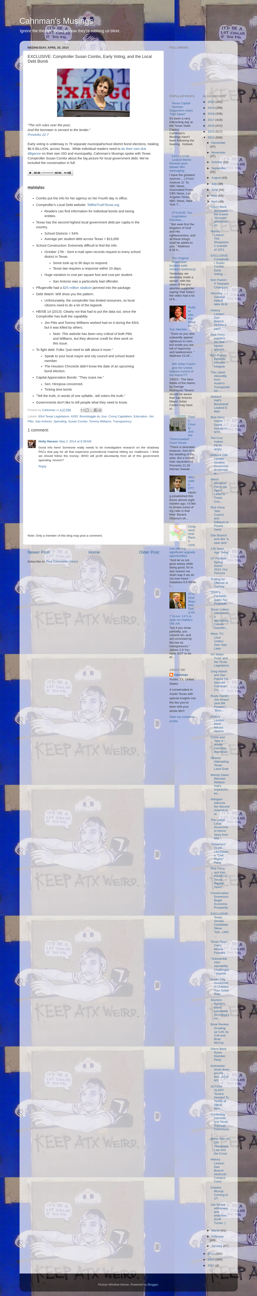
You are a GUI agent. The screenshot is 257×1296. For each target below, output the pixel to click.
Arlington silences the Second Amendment (220, 807)
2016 (211, 125)
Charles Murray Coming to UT (219, 1193)
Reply (43, 466)
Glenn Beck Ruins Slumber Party (219, 1054)
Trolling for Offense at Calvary (219, 582)
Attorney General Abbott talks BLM (219, 299)
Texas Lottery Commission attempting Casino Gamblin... (220, 618)
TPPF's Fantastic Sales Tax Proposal (219, 598)
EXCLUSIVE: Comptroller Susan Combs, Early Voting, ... (220, 265)
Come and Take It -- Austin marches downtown (219, 745)
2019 (211, 107)
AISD (74, 416)
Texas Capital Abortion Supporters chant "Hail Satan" (181, 109)
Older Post (149, 552)
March (216, 1230)
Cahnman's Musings (56, 21)
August (216, 177)
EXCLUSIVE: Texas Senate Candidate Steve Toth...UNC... (220, 924)
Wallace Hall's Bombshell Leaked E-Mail (219, 404)
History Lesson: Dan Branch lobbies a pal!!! (218, 319)
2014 (211, 137)
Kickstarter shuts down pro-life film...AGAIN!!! (220, 1073)
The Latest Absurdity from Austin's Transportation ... (220, 381)
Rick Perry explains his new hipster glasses (218, 342)
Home (94, 552)
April (214, 201)
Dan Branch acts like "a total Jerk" (220, 539)
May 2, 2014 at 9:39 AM (75, 441)
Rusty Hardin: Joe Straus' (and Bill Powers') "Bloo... (220, 703)
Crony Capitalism (120, 416)
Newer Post (38, 552)
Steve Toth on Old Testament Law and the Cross (220, 1146)
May (214, 195)
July (214, 184)
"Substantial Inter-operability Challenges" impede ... (220, 966)
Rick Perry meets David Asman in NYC (219, 425)
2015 (211, 131)
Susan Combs (77, 421)
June (215, 189)
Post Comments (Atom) (62, 561)
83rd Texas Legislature (53, 416)
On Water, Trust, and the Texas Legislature (220, 660)
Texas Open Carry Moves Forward (219, 947)
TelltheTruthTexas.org (103, 205)
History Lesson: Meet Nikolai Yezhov (218, 724)
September (218, 168)
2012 (211, 1259)
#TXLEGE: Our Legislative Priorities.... (181, 216)
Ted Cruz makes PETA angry (217, 443)
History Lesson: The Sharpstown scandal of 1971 (220, 240)
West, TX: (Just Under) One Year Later (219, 641)
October (217, 162)
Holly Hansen (48, 441)
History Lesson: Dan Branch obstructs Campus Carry (219, 1170)
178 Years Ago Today (220, 550)
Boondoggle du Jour (93, 416)
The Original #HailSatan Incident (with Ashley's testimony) (183, 263)
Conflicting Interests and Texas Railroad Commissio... (220, 1124)
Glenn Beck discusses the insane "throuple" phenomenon (220, 216)
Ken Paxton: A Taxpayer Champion (220, 283)
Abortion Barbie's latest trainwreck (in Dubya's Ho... (220, 1009)
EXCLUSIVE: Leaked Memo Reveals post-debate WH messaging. (180, 163)
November (218, 152)
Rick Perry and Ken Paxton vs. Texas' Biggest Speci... (219, 878)
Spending (60, 421)
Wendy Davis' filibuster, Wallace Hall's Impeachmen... (220, 784)
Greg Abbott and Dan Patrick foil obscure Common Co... (219, 680)
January (217, 1246)
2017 (211, 119)
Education (140, 416)
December (218, 142)
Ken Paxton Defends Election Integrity (219, 361)
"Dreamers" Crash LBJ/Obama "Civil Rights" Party (220, 853)
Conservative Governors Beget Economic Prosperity (220, 900)
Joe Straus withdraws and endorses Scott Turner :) (219, 1214)
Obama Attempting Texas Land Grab (220, 763)
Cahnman (181, 674)
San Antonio (43, 421)
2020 (211, 102)
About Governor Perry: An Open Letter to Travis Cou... (219, 490)
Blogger (153, 1284)
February (217, 1236)
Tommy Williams (100, 421)
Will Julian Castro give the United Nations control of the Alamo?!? (183, 369)
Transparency (122, 421)
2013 (211, 1253)
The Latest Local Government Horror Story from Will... (219, 829)
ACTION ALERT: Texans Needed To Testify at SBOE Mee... (220, 1097)
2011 (211, 1265)
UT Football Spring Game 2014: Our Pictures (219, 566)
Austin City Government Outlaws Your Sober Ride (220, 987)
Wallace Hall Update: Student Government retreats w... (219, 464)
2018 (211, 113)
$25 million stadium (77, 288)
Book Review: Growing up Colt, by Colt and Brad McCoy (220, 1033)
